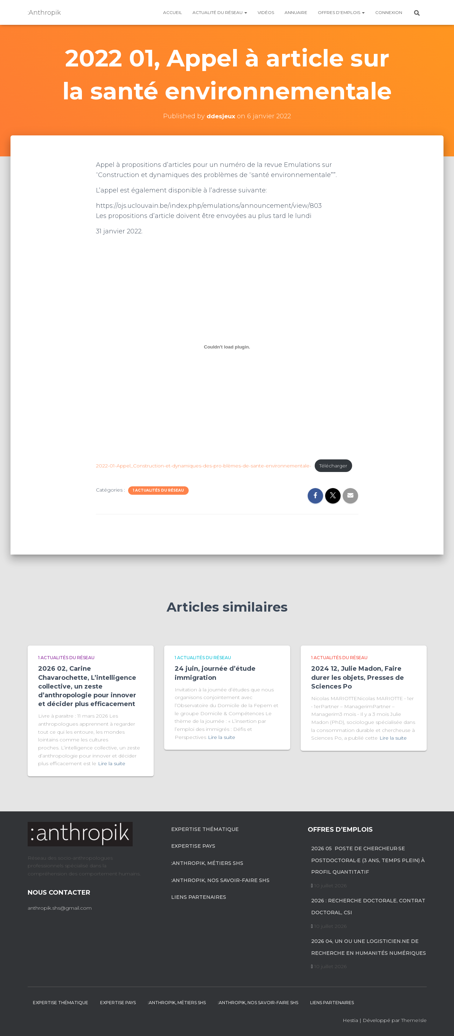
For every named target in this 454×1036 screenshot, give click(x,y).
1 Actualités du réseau (158, 499)
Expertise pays (193, 846)
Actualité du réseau (220, 12)
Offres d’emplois (341, 12)
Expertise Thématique (205, 829)
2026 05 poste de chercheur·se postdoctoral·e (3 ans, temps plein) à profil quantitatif (368, 860)
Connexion (388, 12)
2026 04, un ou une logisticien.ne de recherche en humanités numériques (368, 947)
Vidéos (266, 12)
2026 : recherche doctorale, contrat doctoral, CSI (368, 907)
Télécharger (119, 474)
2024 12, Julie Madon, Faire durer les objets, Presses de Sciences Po (357, 677)
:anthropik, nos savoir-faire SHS (220, 880)
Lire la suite (111, 764)
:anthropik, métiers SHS (207, 863)
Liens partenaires (198, 897)
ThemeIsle (414, 1020)
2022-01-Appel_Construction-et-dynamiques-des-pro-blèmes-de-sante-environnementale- (208, 463)
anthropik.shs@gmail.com (60, 908)
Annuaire (296, 12)
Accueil (172, 12)
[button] (245, 12)
